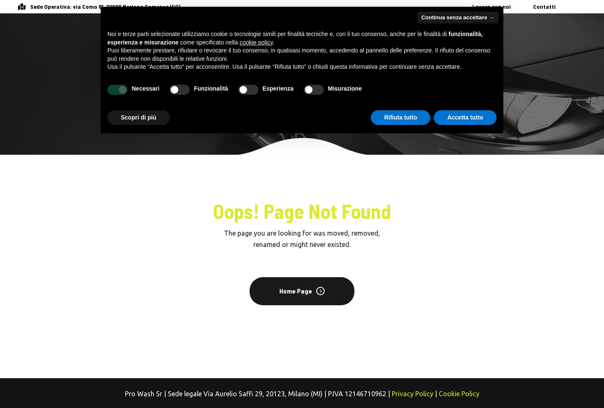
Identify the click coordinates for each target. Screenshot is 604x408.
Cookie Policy (459, 394)
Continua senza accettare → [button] (458, 17)
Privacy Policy (412, 394)
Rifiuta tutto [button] (400, 117)
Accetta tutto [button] (465, 117)
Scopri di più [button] (138, 117)
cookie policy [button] (256, 42)
